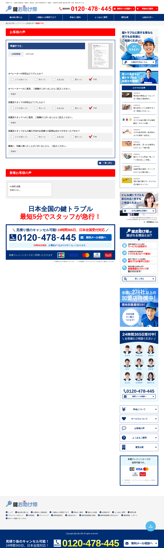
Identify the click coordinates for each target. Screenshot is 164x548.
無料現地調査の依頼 (88, 515)
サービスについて (139, 419)
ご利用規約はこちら (152, 222)
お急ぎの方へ (72, 515)
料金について (139, 409)
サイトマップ (44, 515)
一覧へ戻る (107, 163)
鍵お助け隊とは (23, 512)
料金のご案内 (78, 512)
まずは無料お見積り (139, 211)
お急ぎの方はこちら (139, 62)
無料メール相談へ (139, 396)
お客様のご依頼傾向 (40, 512)
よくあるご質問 (139, 438)
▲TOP (150, 526)
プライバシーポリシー (15, 515)
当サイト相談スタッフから (17, 518)
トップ (10, 512)
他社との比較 (92, 512)
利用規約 (31, 515)
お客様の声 (139, 428)
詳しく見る (139, 279)
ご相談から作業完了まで (60, 512)
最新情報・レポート (130, 515)
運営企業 (139, 447)
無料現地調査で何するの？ (109, 515)
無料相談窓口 (58, 515)
